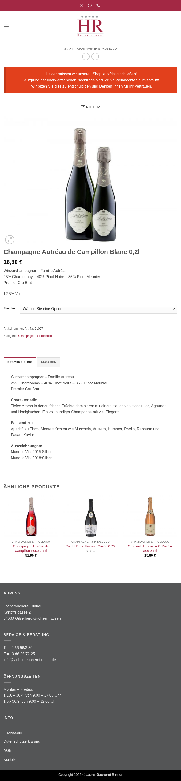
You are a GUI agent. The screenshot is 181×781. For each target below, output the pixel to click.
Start (68, 48)
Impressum (13, 732)
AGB (8, 751)
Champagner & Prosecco (97, 48)
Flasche (9, 308)
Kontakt (10, 759)
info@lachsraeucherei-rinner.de (30, 660)
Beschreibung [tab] (20, 362)
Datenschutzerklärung (22, 741)
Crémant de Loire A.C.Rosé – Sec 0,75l (150, 548)
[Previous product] (95, 56)
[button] (6, 26)
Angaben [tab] (49, 362)
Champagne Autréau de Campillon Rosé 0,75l (31, 548)
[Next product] (86, 56)
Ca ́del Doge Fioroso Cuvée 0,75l (91, 546)
